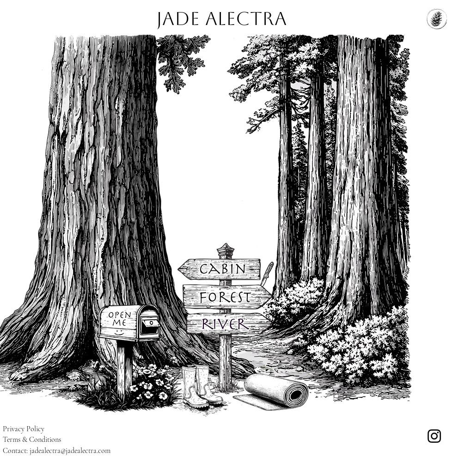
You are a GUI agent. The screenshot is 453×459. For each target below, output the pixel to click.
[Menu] (437, 18)
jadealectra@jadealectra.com (70, 450)
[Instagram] (434, 436)
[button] (129, 324)
